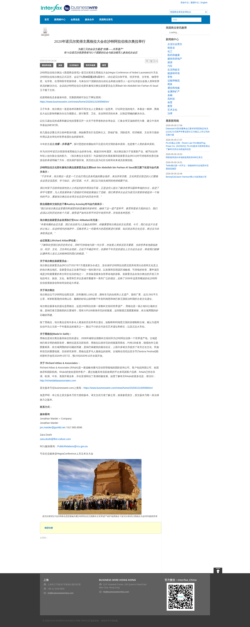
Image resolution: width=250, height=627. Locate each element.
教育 (104, 65)
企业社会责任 (175, 44)
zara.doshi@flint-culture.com (55, 439)
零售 (170, 76)
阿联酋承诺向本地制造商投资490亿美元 (184, 157)
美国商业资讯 (106, 19)
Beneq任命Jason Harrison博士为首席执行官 (186, 177)
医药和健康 (90, 65)
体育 (170, 102)
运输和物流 (174, 80)
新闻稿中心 (59, 19)
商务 (170, 84)
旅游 (60, 65)
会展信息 (75, 19)
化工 (170, 51)
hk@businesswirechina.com (116, 592)
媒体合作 (89, 19)
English (204, 2)
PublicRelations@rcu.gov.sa (72, 446)
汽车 (170, 66)
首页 (46, 19)
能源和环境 (174, 73)
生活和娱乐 (74, 65)
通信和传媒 (46, 65)
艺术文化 (172, 109)
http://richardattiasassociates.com (58, 380)
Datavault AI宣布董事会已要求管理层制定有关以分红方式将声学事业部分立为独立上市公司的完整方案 (188, 131)
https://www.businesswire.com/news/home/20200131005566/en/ (74, 101)
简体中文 (185, 2)
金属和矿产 (174, 91)
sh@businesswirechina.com (60, 593)
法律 (170, 113)
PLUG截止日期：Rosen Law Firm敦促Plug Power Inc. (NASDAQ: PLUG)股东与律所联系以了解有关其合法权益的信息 (188, 146)
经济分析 (49, 527)
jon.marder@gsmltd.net (52, 427)
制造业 (171, 47)
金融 (170, 95)
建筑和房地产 (175, 58)
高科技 (171, 98)
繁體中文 (195, 2)
